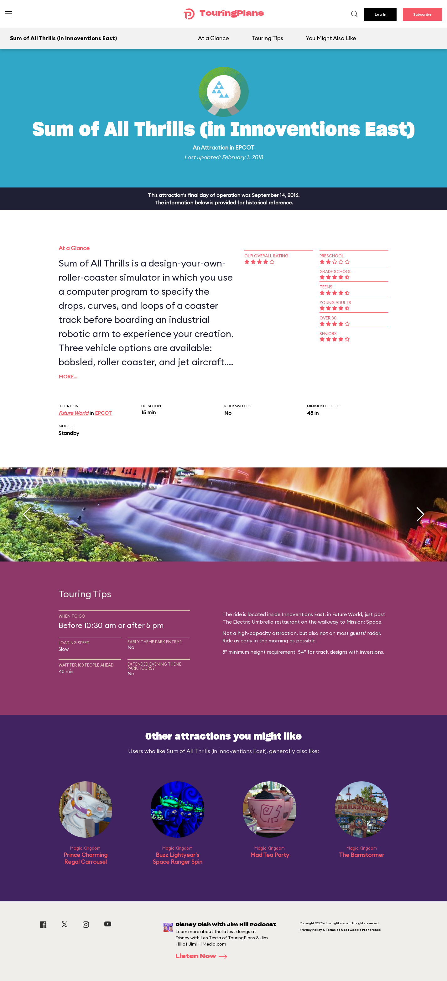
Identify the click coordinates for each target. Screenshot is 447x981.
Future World (73, 413)
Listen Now (203, 956)
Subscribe (422, 14)
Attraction (214, 147)
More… (68, 376)
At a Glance (213, 38)
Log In (380, 14)
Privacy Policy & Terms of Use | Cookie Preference (340, 930)
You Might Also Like (331, 38)
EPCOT (244, 147)
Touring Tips (267, 38)
